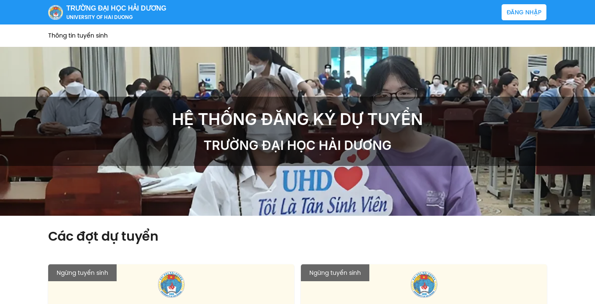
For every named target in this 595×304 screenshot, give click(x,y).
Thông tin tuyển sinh (78, 35)
